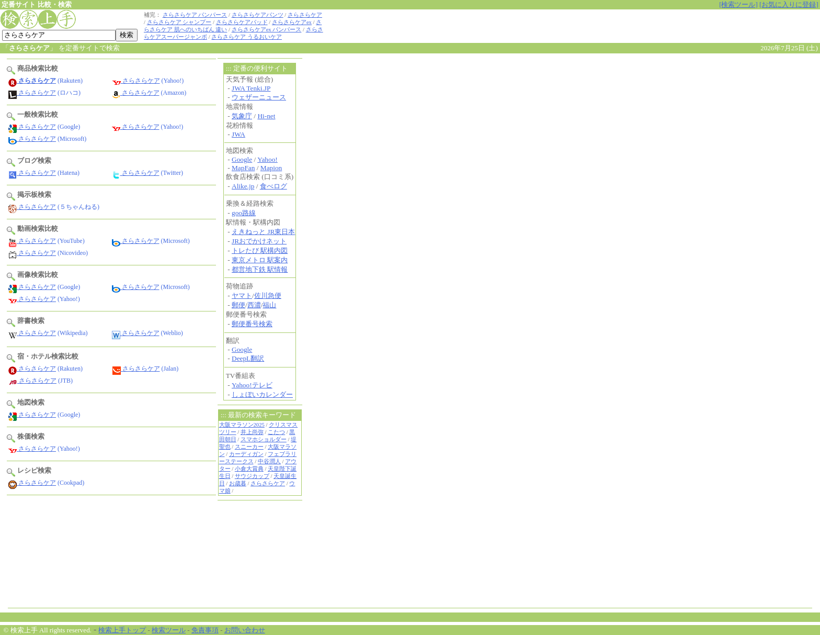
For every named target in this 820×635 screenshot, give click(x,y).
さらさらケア (305, 15)
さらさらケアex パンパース (267, 29)
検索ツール (169, 630)
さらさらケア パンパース (195, 15)
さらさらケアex (292, 22)
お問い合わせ (244, 630)
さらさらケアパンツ (257, 15)
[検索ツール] (738, 4)
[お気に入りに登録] (788, 4)
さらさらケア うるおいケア (246, 37)
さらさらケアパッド (242, 22)
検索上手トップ (122, 630)
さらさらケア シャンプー (179, 22)
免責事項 (205, 630)
